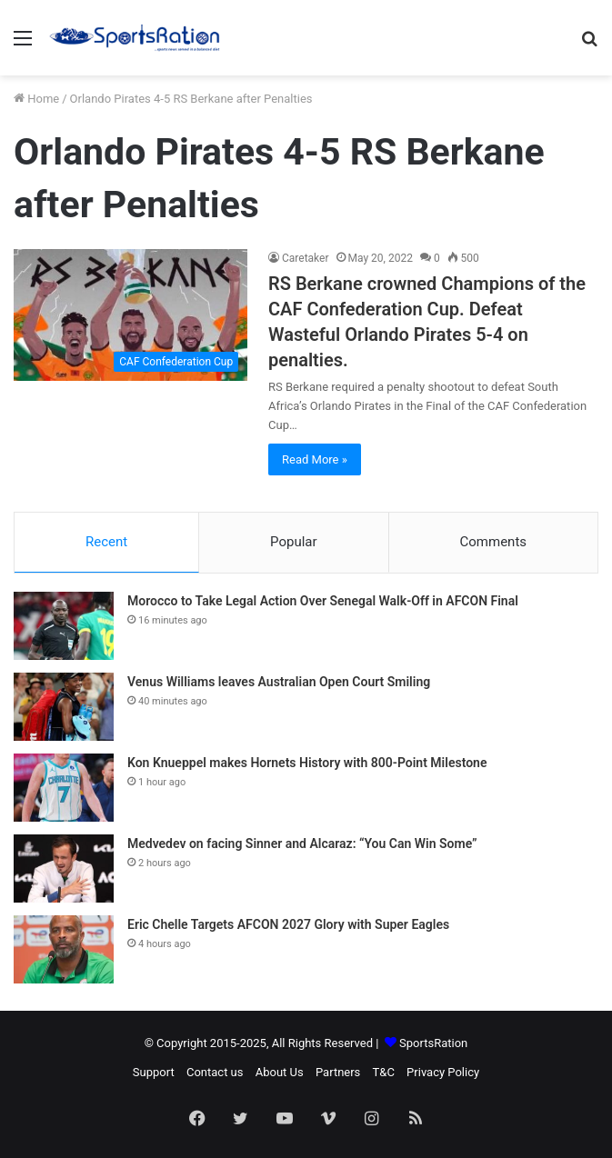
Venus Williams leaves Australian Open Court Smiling (278, 681)
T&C (384, 1072)
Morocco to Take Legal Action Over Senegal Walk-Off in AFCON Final (322, 601)
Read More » (314, 459)
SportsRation (433, 1043)
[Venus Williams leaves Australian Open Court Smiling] (64, 707)
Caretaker (305, 258)
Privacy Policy (442, 1072)
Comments (493, 542)
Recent (106, 542)
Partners (338, 1072)
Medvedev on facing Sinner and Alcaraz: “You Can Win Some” (302, 843)
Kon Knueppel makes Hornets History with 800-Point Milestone (307, 762)
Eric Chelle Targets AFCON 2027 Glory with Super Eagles (288, 924)
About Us (280, 1072)
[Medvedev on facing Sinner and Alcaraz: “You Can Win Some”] (64, 868)
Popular (293, 542)
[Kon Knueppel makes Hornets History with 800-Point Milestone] (64, 788)
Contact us (215, 1072)
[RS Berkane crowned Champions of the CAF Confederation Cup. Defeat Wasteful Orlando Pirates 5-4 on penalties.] (130, 315)
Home (36, 98)
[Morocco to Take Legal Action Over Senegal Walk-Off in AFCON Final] (64, 626)
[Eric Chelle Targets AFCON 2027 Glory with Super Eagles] (64, 949)
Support (154, 1072)
